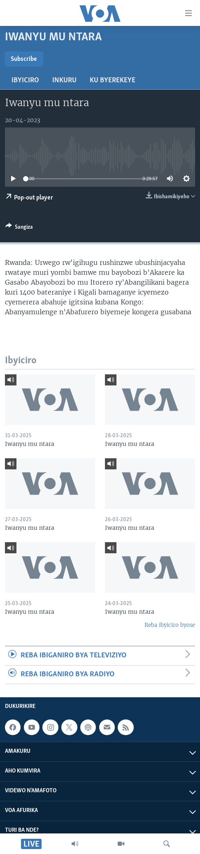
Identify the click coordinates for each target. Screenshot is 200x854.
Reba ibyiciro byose (169, 625)
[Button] (19, 228)
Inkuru (64, 80)
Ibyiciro (25, 80)
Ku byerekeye (112, 80)
